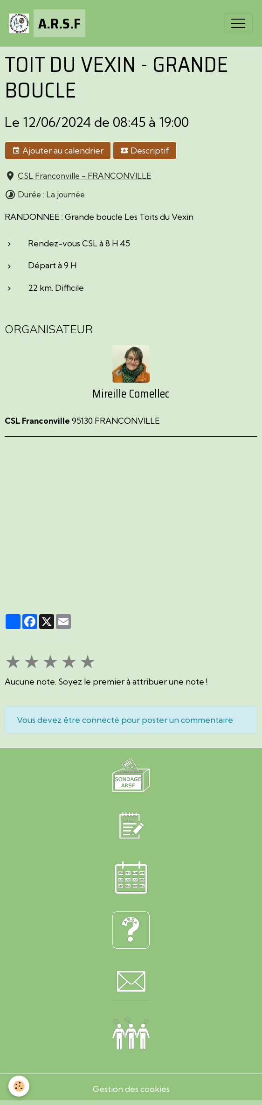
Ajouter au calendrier (57, 151)
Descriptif (144, 151)
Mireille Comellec (131, 394)
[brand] (47, 23)
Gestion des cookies (131, 1089)
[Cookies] (18, 1086)
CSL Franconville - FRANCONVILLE (85, 176)
